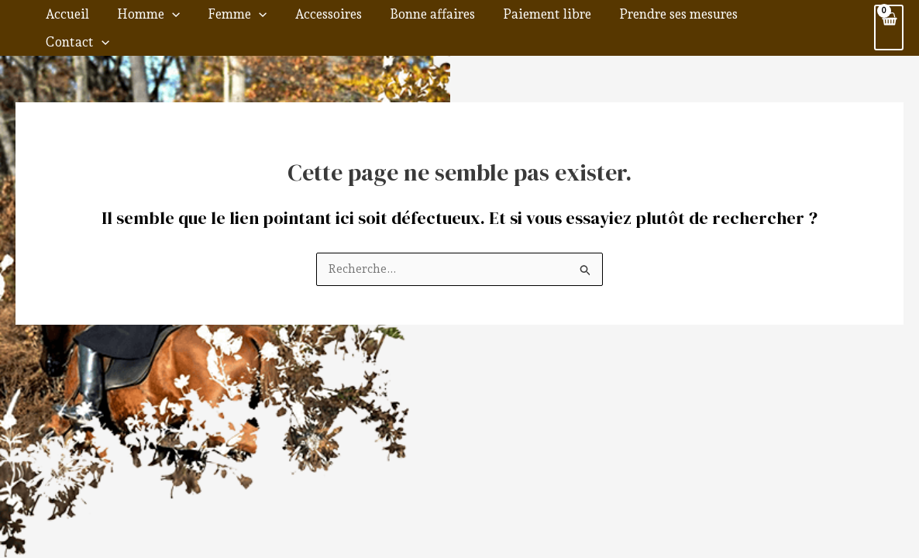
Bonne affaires (450, 21)
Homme (193, 21)
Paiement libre (555, 21)
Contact (788, 21)
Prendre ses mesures (677, 21)
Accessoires (355, 21)
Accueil (121, 21)
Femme (272, 21)
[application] (217, 21)
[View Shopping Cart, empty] (888, 21)
